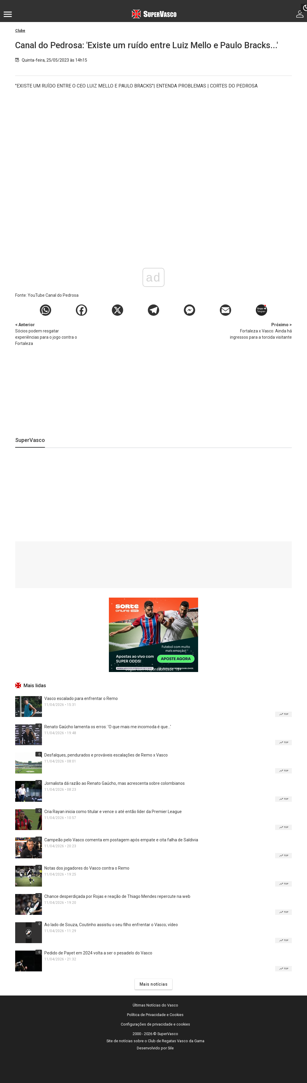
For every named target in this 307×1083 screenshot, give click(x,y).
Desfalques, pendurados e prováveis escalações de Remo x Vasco (106, 755)
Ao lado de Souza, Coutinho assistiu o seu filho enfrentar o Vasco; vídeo (111, 924)
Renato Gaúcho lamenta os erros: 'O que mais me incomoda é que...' (107, 726)
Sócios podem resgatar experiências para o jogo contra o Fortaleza (46, 334)
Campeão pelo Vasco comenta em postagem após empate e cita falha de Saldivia (121, 839)
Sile (171, 1048)
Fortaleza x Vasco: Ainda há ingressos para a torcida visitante (260, 331)
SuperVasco (30, 440)
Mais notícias (154, 984)
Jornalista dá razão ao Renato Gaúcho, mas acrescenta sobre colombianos (114, 783)
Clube (20, 31)
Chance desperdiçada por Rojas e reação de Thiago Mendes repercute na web (117, 896)
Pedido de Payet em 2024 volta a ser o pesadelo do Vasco (98, 953)
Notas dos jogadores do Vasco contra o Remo (86, 868)
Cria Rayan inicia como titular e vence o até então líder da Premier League (113, 811)
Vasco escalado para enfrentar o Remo (81, 698)
